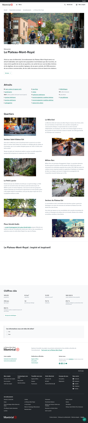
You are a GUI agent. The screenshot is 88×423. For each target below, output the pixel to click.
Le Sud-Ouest (27, 404)
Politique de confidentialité (64, 417)
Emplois (33, 381)
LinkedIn (75, 383)
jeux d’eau (35, 89)
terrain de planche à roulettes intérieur (42, 97)
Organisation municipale (15, 10)
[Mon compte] (80, 4)
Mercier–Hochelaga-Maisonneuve (32, 406)
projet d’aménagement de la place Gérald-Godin (18, 227)
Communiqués (34, 362)
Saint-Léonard (69, 399)
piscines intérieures (10, 97)
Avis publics (34, 360)
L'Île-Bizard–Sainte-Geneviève (11, 408)
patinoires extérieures (39, 94)
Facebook (76, 379)
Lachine (5, 410)
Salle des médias (21, 382)
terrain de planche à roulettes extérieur (42, 100)
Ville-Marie (68, 404)
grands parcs (8, 92)
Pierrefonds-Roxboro (49, 402)
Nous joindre (20, 380)
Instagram (76, 381)
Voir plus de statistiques (10, 315)
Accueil (5, 10)
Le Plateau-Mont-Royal (29, 402)
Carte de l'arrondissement (10, 360)
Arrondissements (27, 10)
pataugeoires (8, 103)
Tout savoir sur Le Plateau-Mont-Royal (51, 350)
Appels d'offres (34, 359)
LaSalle (26, 399)
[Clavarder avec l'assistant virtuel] (84, 419)
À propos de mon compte (9, 378)
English (84, 1)
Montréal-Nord (27, 409)
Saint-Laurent (48, 410)
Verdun (67, 402)
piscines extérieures (10, 100)
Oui (9, 331)
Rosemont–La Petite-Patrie (51, 408)
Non (9, 334)
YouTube (75, 388)
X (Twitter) (76, 386)
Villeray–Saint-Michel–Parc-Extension (74, 406)
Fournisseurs (34, 383)
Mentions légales (75, 417)
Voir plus (7, 73)
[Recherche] (68, 4)
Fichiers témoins (53, 417)
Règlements (61, 381)
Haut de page (81, 370)
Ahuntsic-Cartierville (8, 399)
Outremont (47, 399)
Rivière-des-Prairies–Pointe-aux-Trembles (52, 405)
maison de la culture (37, 103)
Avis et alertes (7, 381)
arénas (34, 92)
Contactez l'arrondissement (10, 359)
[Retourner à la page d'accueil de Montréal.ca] (7, 4)
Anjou (5, 402)
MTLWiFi (47, 381)
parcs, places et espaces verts (13, 89)
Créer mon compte (8, 383)
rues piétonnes (64, 97)
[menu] (18, 4)
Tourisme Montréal (49, 383)
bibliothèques (63, 89)
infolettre (71, 359)
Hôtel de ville (48, 378)
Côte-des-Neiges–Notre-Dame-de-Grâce (12, 405)
